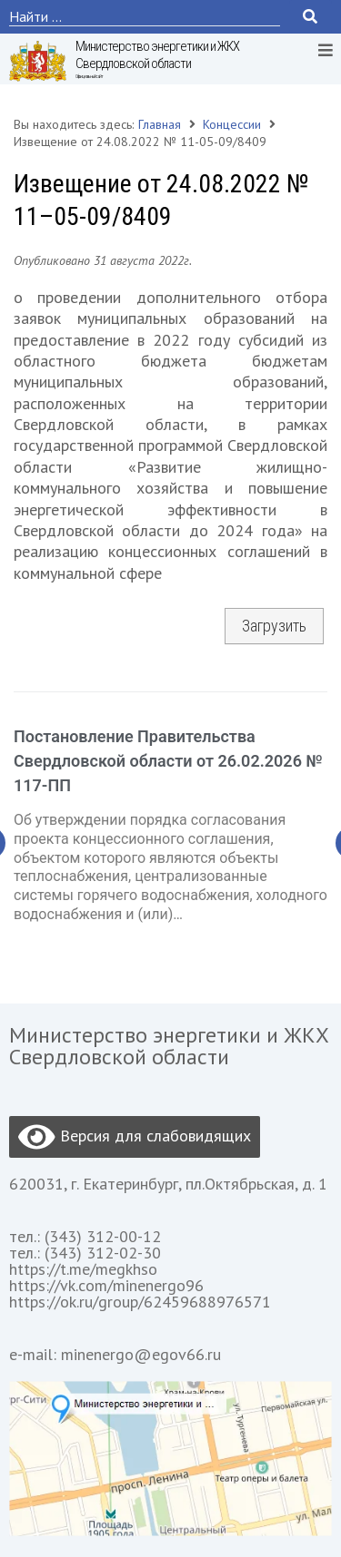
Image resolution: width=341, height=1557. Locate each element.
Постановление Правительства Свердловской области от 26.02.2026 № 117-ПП (168, 761)
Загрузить (274, 625)
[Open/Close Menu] (325, 49)
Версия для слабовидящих (134, 1137)
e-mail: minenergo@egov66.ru (115, 1354)
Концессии (232, 124)
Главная (159, 124)
